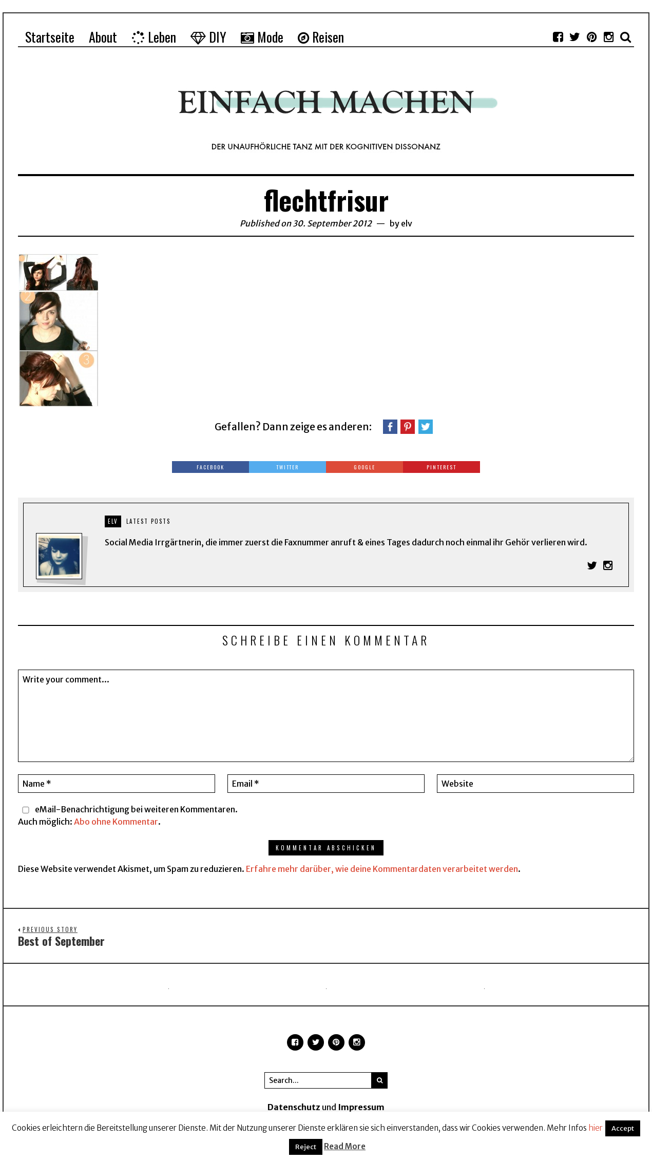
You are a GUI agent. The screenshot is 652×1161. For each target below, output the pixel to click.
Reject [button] (305, 1147)
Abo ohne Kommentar (116, 821)
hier (595, 1128)
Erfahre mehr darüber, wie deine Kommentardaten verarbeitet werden (382, 869)
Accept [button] (622, 1128)
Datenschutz (293, 1107)
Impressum (361, 1107)
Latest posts (148, 521)
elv (406, 223)
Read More (345, 1146)
